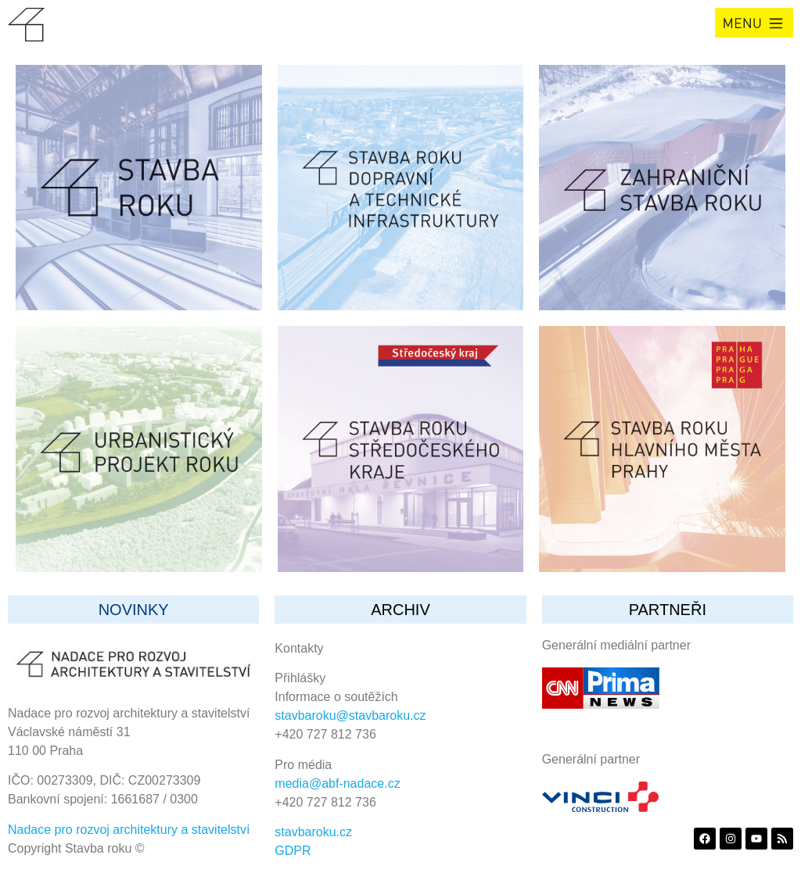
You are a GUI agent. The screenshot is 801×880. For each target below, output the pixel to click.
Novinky (134, 609)
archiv (400, 609)
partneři (667, 609)
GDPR (293, 850)
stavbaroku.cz (313, 832)
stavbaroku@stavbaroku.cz (350, 715)
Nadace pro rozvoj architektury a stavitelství (129, 829)
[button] (754, 23)
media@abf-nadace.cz (337, 783)
